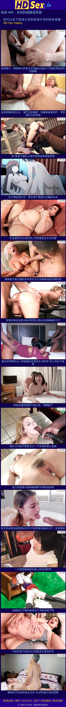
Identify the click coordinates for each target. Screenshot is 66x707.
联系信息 (8, 700)
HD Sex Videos (12, 22)
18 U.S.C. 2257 (30, 700)
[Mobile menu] (3, 5)
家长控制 (58, 700)
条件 (17, 700)
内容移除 (46, 700)
